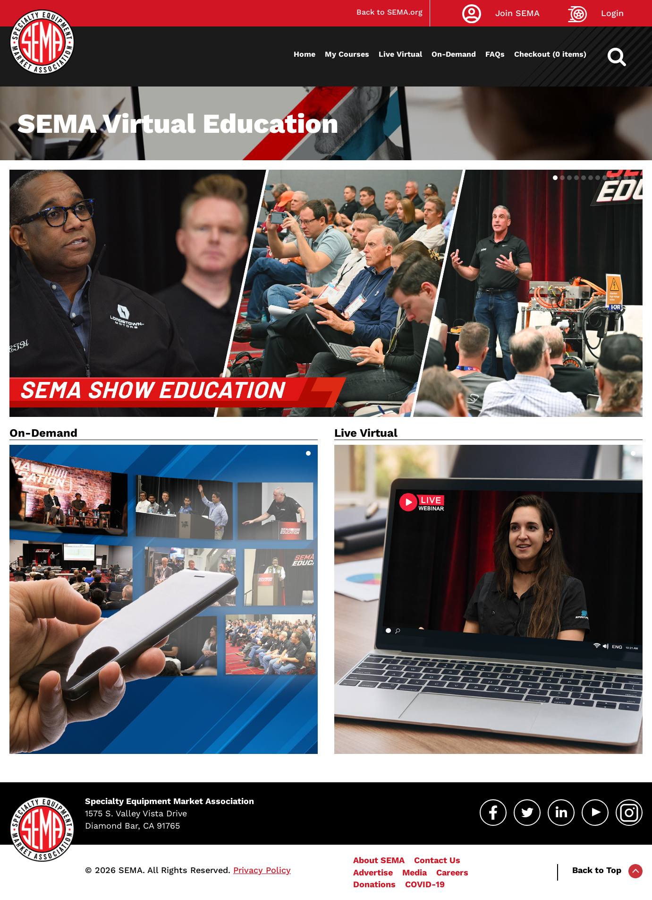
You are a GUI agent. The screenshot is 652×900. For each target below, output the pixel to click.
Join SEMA (517, 13)
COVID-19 (425, 884)
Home (304, 54)
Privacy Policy (262, 870)
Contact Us (437, 860)
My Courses (347, 54)
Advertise (373, 872)
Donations (374, 884)
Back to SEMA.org (389, 12)
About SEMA (379, 860)
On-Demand (454, 54)
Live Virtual (400, 54)
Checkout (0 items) (550, 54)
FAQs (495, 54)
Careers (452, 872)
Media (414, 872)
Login (612, 13)
